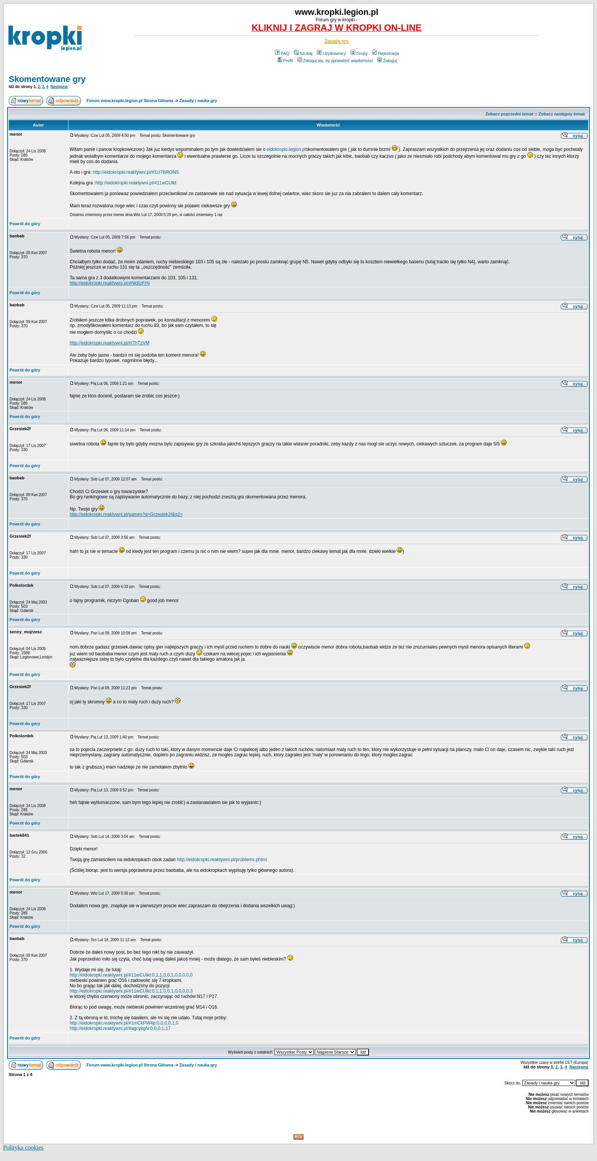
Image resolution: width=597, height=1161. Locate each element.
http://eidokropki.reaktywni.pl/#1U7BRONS (136, 172)
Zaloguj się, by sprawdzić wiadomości (335, 60)
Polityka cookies (23, 1147)
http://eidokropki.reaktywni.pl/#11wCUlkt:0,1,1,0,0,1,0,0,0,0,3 (131, 991)
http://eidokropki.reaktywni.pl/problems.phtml (222, 859)
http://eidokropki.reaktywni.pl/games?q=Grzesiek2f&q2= (126, 514)
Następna (59, 87)
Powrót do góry (25, 223)
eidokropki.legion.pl (286, 149)
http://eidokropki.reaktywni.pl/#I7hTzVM (109, 343)
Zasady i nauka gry (198, 100)
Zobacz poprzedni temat (509, 114)
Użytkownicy (331, 53)
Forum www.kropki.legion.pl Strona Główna (129, 100)
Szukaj (303, 53)
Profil (285, 60)
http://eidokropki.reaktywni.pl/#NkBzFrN (110, 283)
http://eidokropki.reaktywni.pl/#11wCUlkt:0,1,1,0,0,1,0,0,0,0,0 (131, 975)
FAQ (282, 53)
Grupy (359, 53)
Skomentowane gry (47, 79)
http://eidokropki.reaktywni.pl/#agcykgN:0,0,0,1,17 (120, 1028)
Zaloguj (387, 60)
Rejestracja (385, 53)
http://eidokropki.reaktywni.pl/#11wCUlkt (135, 183)
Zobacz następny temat (561, 114)
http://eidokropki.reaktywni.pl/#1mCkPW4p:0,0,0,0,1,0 (124, 1023)
